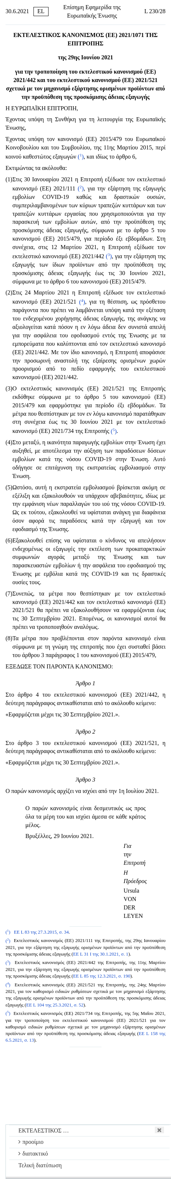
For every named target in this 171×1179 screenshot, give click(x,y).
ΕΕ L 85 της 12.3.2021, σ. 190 (102, 976)
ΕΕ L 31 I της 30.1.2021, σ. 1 (100, 954)
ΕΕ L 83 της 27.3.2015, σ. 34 (41, 932)
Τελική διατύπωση (40, 1165)
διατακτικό (33, 1153)
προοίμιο (30, 1142)
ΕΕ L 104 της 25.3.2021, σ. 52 (54, 1005)
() (80, 156)
